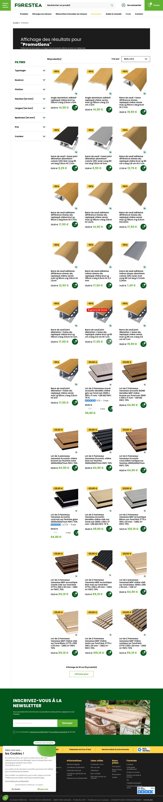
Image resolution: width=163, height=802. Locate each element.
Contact (139, 14)
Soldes (114, 777)
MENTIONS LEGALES (62, 800)
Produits (24, 14)
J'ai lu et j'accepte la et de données (45, 732)
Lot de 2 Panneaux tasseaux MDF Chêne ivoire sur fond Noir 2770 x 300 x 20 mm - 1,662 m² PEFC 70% (98, 643)
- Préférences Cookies (97, 800)
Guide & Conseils (113, 14)
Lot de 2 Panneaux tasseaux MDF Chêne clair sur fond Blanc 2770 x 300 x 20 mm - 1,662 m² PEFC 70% (64, 643)
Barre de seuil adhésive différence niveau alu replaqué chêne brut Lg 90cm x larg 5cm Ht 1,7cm (64, 216)
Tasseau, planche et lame (134, 787)
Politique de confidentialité (77, 778)
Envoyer (67, 723)
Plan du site (95, 767)
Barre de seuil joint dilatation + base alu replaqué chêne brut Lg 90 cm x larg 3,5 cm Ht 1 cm (98, 333)
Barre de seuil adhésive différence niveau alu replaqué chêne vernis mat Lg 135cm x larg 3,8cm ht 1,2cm (98, 217)
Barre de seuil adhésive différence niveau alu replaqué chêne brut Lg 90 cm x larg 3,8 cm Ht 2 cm (132, 160)
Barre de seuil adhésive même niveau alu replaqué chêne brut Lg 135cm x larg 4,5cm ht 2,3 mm (98, 276)
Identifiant (95, 771)
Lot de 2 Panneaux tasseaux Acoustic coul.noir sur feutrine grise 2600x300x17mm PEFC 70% (64, 518)
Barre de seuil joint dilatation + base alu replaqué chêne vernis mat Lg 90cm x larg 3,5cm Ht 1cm (64, 393)
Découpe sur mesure (41, 14)
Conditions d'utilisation (76, 767)
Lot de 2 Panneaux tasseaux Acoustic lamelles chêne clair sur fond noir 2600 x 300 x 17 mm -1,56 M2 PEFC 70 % (97, 519)
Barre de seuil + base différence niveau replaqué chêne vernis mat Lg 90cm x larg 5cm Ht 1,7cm (131, 102)
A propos (130, 764)
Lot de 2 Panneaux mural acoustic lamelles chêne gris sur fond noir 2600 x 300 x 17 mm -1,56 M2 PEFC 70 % (98, 393)
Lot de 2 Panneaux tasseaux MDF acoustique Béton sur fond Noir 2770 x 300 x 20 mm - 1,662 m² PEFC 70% (132, 519)
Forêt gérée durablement (132, 768)
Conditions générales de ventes (76, 774)
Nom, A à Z (135, 59)
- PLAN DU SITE (79, 800)
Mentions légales (73, 764)
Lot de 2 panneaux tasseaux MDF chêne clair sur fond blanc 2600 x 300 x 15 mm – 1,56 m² (132, 583)
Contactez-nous (97, 764)
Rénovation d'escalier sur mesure (71, 14)
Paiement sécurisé (74, 771)
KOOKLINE (148, 800)
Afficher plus (81, 674)
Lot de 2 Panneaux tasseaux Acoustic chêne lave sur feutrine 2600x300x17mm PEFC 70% (98, 459)
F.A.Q (128, 14)
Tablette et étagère (134, 783)
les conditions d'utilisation (58, 732)
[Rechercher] (80, 5)
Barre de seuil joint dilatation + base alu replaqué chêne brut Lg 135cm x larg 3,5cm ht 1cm (64, 333)
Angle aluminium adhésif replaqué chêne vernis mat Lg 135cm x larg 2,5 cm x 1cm (98, 101)
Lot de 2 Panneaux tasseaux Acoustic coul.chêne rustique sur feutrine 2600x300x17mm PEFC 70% (132, 461)
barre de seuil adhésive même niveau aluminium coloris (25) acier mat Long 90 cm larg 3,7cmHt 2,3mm (132, 276)
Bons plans (96, 14)
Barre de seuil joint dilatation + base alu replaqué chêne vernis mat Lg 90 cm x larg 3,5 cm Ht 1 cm (131, 334)
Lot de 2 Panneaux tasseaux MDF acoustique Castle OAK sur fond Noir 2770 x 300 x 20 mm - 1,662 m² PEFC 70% (64, 585)
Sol (128, 780)
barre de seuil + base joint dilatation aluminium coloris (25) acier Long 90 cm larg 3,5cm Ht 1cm (98, 160)
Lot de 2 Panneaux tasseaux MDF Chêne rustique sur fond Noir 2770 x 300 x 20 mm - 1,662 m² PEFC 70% (132, 643)
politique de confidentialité (39, 732)
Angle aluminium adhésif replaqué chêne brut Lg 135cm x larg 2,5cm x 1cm (63, 100)
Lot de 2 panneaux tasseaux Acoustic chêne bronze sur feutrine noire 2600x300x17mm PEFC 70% (64, 459)
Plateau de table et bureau (134, 776)
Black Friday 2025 (117, 770)
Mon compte (95, 774)
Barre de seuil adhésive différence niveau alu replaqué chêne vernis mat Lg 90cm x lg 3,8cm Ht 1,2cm (64, 276)
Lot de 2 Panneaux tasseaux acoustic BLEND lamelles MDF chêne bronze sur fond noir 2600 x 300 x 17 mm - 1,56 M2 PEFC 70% (132, 394)
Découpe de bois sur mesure (98, 777)
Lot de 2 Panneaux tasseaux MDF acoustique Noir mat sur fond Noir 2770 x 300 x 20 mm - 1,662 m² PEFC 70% (98, 585)
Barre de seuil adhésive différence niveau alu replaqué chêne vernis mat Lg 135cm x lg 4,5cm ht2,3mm (131, 217)
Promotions (116, 767)
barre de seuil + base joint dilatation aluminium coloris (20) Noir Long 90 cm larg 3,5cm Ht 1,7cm (64, 160)
